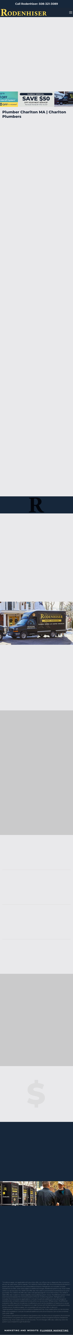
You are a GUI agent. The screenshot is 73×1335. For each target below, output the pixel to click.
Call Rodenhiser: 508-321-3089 (36, 4)
